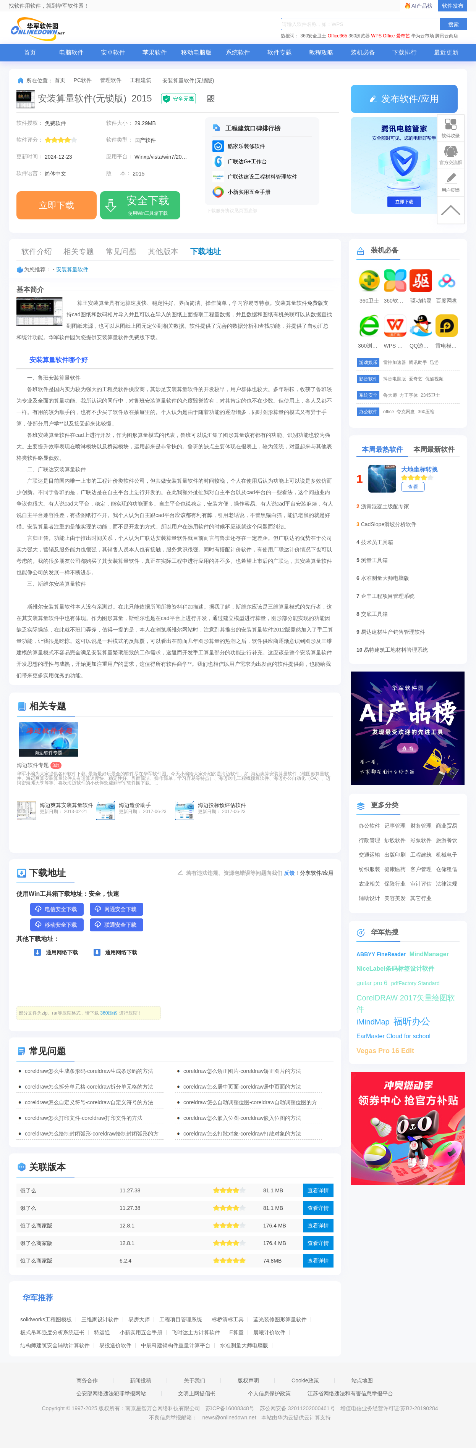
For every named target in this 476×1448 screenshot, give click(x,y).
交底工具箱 (374, 614)
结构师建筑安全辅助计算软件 (55, 1345)
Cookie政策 (305, 1380)
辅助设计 (369, 898)
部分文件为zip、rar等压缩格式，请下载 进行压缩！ (80, 1013)
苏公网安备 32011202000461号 (298, 1408)
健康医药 (395, 869)
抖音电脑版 (394, 379)
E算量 (237, 1332)
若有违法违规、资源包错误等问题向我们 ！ (243, 872)
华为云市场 (422, 36)
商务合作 (87, 1380)
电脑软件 (71, 52)
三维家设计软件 (100, 1319)
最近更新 (446, 52)
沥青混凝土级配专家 (385, 506)
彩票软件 (421, 840)
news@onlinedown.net (229, 1417)
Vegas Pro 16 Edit (385, 1051)
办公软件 (369, 826)
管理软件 (110, 80)
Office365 (337, 36)
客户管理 (421, 869)
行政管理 (369, 840)
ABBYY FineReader (381, 954)
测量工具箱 (374, 560)
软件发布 (452, 6)
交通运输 (369, 855)
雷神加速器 (394, 362)
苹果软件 (154, 52)
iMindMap (373, 1022)
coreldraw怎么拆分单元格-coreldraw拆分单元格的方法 (89, 1087)
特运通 (102, 1332)
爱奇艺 (403, 36)
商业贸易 (446, 826)
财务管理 (421, 826)
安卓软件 (113, 52)
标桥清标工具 (228, 1319)
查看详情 (318, 1190)
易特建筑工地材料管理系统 (396, 650)
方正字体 (409, 395)
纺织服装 (369, 869)
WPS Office (383, 36)
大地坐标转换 (419, 469)
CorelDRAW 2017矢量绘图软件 (405, 998)
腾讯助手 (418, 362)
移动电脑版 (196, 52)
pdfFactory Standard (415, 983)
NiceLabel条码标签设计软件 (395, 968)
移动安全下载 (55, 924)
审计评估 (421, 884)
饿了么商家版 (36, 1226)
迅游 (434, 362)
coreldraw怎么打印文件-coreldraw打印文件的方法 (83, 1118)
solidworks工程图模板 (46, 1319)
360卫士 (369, 301)
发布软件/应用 (404, 98)
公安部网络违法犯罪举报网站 (111, 1393)
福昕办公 (411, 1021)
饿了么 (28, 1190)
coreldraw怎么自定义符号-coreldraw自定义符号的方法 (89, 1102)
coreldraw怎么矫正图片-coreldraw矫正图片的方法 (242, 1071)
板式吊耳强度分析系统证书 (52, 1332)
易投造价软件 (115, 1345)
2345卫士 (430, 395)
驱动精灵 (421, 301)
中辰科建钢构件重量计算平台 (175, 1345)
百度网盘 (446, 301)
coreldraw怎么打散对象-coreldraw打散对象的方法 (242, 1134)
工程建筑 (140, 80)
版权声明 (248, 1380)
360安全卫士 (313, 36)
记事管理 (395, 826)
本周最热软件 (382, 449)
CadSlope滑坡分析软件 (389, 524)
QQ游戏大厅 (422, 346)
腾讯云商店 (446, 36)
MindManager (429, 954)
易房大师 (139, 1319)
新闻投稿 (140, 1380)
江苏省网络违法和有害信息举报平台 (350, 1393)
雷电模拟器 (448, 346)
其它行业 (421, 898)
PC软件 (83, 80)
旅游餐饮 (446, 840)
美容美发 (395, 898)
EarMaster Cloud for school (393, 1036)
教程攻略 (321, 52)
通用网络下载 (56, 952)
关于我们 (194, 1380)
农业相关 (369, 884)
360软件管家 (396, 301)
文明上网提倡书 (196, 1393)
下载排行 (404, 52)
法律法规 (446, 884)
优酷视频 (434, 379)
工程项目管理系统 (180, 1319)
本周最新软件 (434, 449)
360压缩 (426, 411)
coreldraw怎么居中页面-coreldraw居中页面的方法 (242, 1087)
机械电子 (446, 855)
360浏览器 (359, 36)
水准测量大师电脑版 (244, 1345)
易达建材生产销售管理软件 (393, 632)
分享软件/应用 (317, 873)
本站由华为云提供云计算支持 (296, 1417)
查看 (413, 487)
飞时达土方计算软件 (196, 1332)
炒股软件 (395, 840)
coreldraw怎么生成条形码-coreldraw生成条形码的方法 (89, 1071)
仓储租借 (446, 869)
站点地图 (362, 1380)
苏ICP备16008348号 (230, 1408)
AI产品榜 (421, 6)
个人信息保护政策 (269, 1393)
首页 (30, 52)
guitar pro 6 (371, 983)
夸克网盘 (406, 411)
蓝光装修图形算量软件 (280, 1319)
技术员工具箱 (377, 542)
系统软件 (238, 52)
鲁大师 (390, 395)
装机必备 (363, 52)
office (388, 411)
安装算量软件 (72, 269)
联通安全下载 (115, 924)
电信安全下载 (55, 909)
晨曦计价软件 (269, 1332)
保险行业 (395, 884)
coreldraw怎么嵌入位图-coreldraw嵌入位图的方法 (242, 1118)
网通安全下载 (115, 909)
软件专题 (279, 52)
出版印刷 (395, 855)
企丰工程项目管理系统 (387, 596)
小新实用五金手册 (141, 1332)
